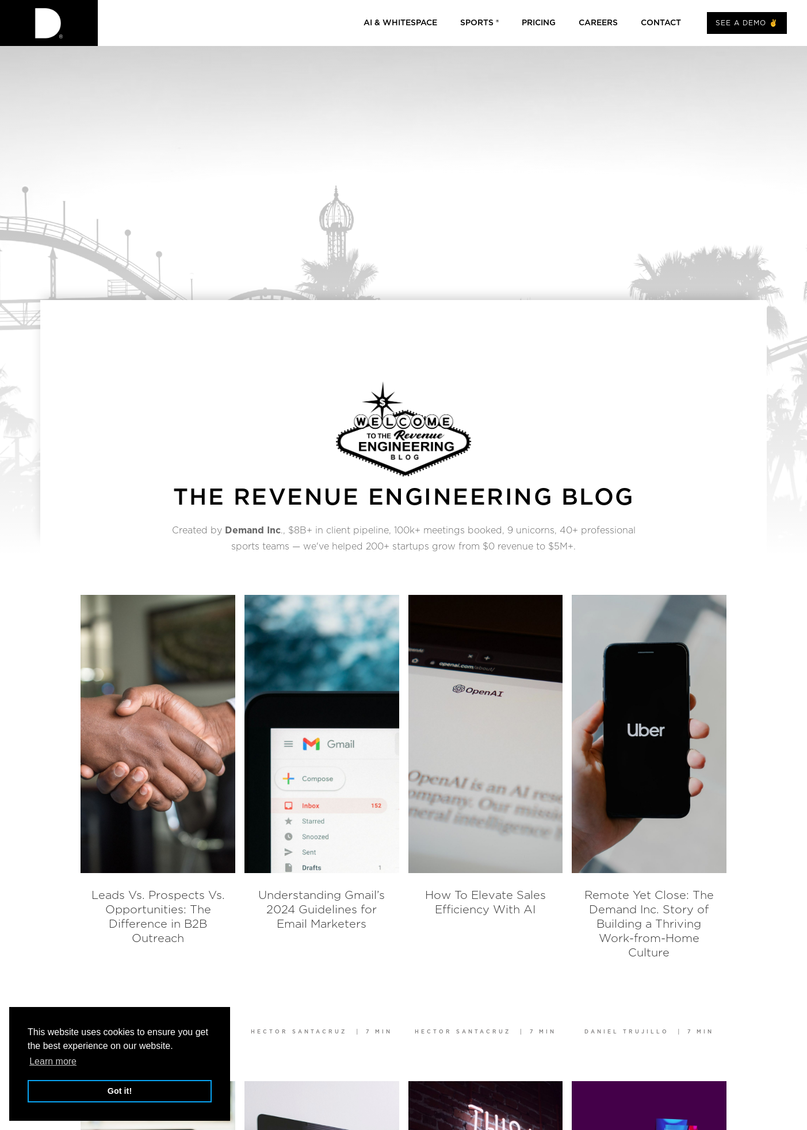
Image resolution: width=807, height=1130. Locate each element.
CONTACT (661, 23)
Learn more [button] (53, 1061)
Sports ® (479, 23)
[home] (49, 23)
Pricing (539, 23)
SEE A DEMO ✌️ (747, 23)
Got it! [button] (120, 1091)
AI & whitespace (400, 23)
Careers (598, 23)
